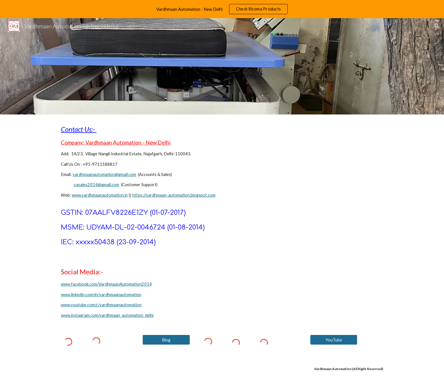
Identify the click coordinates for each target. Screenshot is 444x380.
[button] (437, 26)
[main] (222, 185)
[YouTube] (333, 339)
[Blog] (166, 339)
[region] (222, 9)
